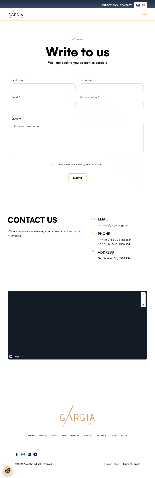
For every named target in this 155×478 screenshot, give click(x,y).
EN (140, 5)
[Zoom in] (143, 294)
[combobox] (140, 5)
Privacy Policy (111, 463)
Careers (114, 435)
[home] (16, 14)
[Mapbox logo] (16, 356)
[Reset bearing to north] (143, 304)
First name (19, 80)
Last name (86, 80)
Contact (124, 435)
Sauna (53, 435)
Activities (87, 435)
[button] (143, 14)
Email (16, 97)
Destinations (101, 435)
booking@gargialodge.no (113, 225)
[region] (77, 325)
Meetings (43, 435)
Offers (63, 435)
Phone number (89, 97)
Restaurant (74, 435)
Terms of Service (131, 463)
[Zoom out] (143, 299)
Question (18, 118)
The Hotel (31, 435)
